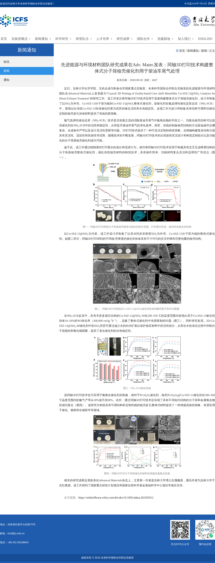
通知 (6, 79)
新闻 (6, 70)
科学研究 (63, 39)
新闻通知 (43, 39)
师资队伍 (84, 39)
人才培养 (104, 39)
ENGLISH (205, 39)
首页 (4, 39)
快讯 (6, 61)
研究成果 (125, 39)
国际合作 (145, 39)
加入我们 (186, 39)
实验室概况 (21, 39)
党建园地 (165, 39)
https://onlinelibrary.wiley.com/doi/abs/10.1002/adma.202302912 (115, 497)
